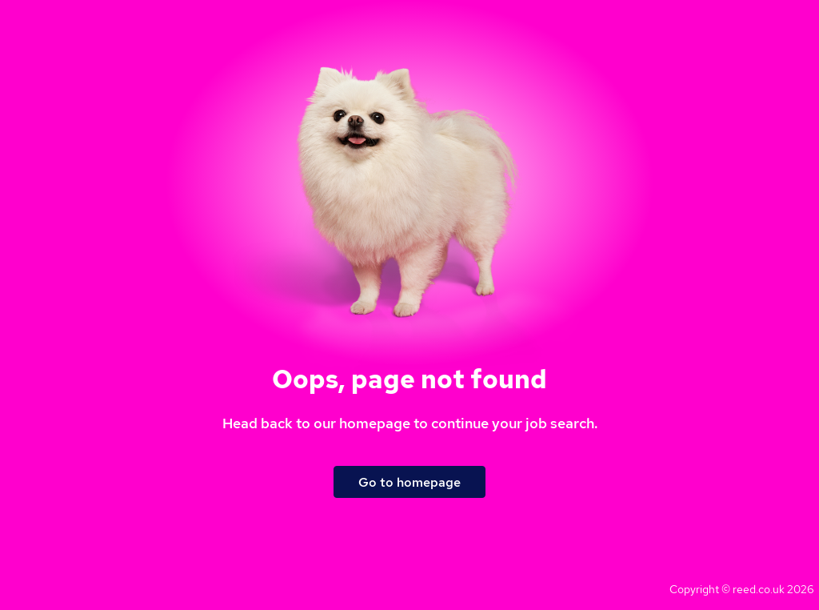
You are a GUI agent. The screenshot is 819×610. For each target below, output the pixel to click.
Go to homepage (409, 482)
